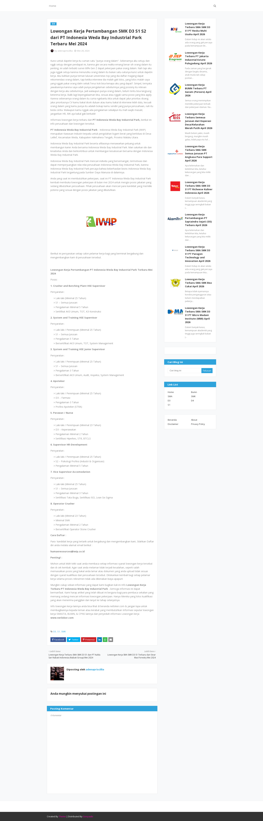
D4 (192, 400)
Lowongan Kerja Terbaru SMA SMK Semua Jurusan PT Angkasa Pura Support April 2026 (198, 153)
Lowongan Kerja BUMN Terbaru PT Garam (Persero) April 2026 (198, 90)
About (194, 419)
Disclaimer (173, 424)
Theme (62, 816)
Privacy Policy (198, 424)
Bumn (194, 392)
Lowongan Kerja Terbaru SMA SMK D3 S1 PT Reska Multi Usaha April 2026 (197, 29)
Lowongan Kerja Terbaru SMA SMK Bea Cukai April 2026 (198, 283)
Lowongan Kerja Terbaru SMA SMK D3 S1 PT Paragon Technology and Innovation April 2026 (197, 254)
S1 (58, 631)
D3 (54, 631)
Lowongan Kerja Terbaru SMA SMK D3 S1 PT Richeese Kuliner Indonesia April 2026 (198, 187)
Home (171, 392)
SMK (63, 631)
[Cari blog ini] (184, 370)
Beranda (172, 419)
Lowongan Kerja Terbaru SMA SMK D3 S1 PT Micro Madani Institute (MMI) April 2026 (197, 315)
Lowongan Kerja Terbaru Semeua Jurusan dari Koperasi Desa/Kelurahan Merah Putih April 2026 (198, 121)
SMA (170, 396)
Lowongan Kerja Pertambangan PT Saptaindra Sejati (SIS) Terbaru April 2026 (198, 220)
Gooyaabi (88, 816)
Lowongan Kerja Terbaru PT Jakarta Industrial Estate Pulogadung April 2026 (198, 58)
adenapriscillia (65, 50)
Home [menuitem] (52, 5)
